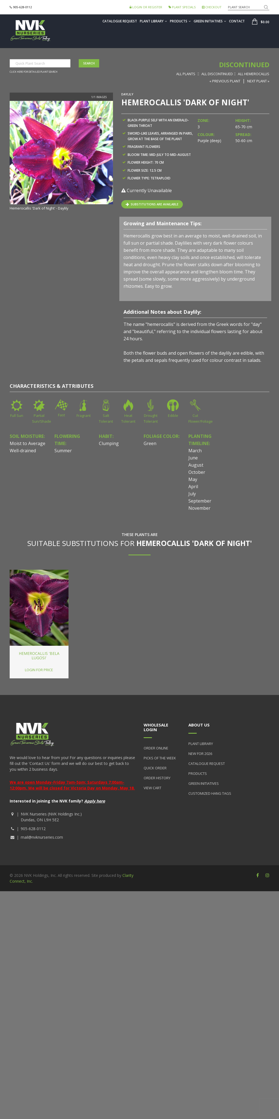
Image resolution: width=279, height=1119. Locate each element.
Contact (237, 21)
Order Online (156, 748)
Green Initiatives (210, 21)
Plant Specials (182, 7)
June (193, 458)
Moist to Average (27, 443)
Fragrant (84, 415)
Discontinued (244, 64)
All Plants (185, 73)
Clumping (109, 443)
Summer (63, 451)
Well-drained (23, 451)
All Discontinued (217, 73)
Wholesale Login (156, 727)
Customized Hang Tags (209, 793)
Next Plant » (258, 81)
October (196, 472)
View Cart (152, 787)
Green (150, 443)
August (195, 465)
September (199, 501)
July (192, 494)
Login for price (39, 669)
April (193, 486)
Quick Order (155, 767)
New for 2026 (200, 753)
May (192, 479)
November (199, 508)
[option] (61, 156)
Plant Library (153, 21)
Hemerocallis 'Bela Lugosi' (39, 655)
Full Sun (16, 415)
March (195, 451)
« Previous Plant (224, 81)
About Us (199, 725)
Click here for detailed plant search (33, 72)
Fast (61, 414)
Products (180, 21)
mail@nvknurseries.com (42, 837)
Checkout (212, 7)
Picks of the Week (160, 757)
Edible (173, 415)
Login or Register (146, 7)
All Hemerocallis (253, 73)
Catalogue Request (119, 21)
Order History (157, 777)
